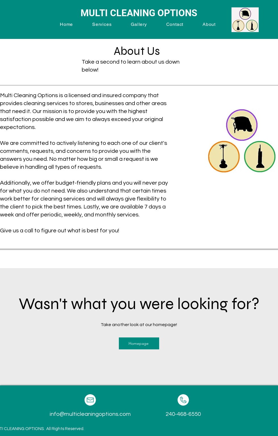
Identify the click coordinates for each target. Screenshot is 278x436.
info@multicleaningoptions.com (90, 414)
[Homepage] (139, 343)
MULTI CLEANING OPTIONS (139, 12)
